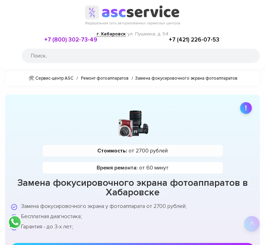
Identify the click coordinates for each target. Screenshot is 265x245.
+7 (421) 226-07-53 (194, 40)
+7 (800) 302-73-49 (70, 40)
